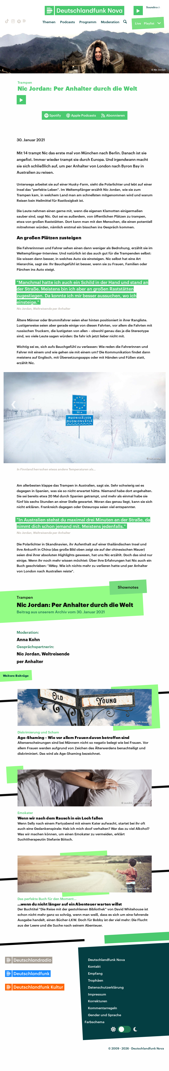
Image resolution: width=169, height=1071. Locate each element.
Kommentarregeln (102, 1008)
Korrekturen (97, 1001)
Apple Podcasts (81, 115)
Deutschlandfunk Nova (106, 960)
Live (138, 23)
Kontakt (94, 966)
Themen (48, 22)
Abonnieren (113, 115)
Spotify (52, 115)
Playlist (149, 23)
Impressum (97, 994)
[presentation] (13, 402)
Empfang (95, 973)
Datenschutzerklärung (106, 987)
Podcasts (67, 22)
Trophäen (95, 980)
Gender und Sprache (104, 1015)
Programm (87, 22)
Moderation (110, 22)
